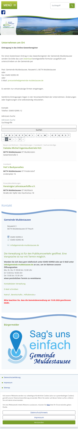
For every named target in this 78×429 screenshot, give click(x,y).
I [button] (32, 135)
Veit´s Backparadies (13, 167)
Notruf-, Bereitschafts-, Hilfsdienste (19, 294)
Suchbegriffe (7, 122)
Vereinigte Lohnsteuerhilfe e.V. (19, 186)
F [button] (22, 135)
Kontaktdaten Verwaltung (14, 283)
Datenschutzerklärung (11, 377)
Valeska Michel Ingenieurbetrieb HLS (22, 148)
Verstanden (39, 422)
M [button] (45, 135)
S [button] (65, 135)
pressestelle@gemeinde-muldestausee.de (25, 80)
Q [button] (59, 135)
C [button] (12, 135)
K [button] (38, 135)
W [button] (10, 139)
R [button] (62, 135)
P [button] (55, 135)
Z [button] (19, 139)
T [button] (68, 135)
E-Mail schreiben (11, 289)
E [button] (19, 135)
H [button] (29, 135)
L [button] (41, 135)
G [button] (26, 135)
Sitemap (6, 387)
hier (48, 405)
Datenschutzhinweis (39, 412)
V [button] (6, 139)
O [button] (52, 135)
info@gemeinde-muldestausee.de (24, 245)
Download (27, 58)
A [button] (6, 135)
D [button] (16, 135)
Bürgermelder (11, 324)
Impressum (39, 417)
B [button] (9, 135)
